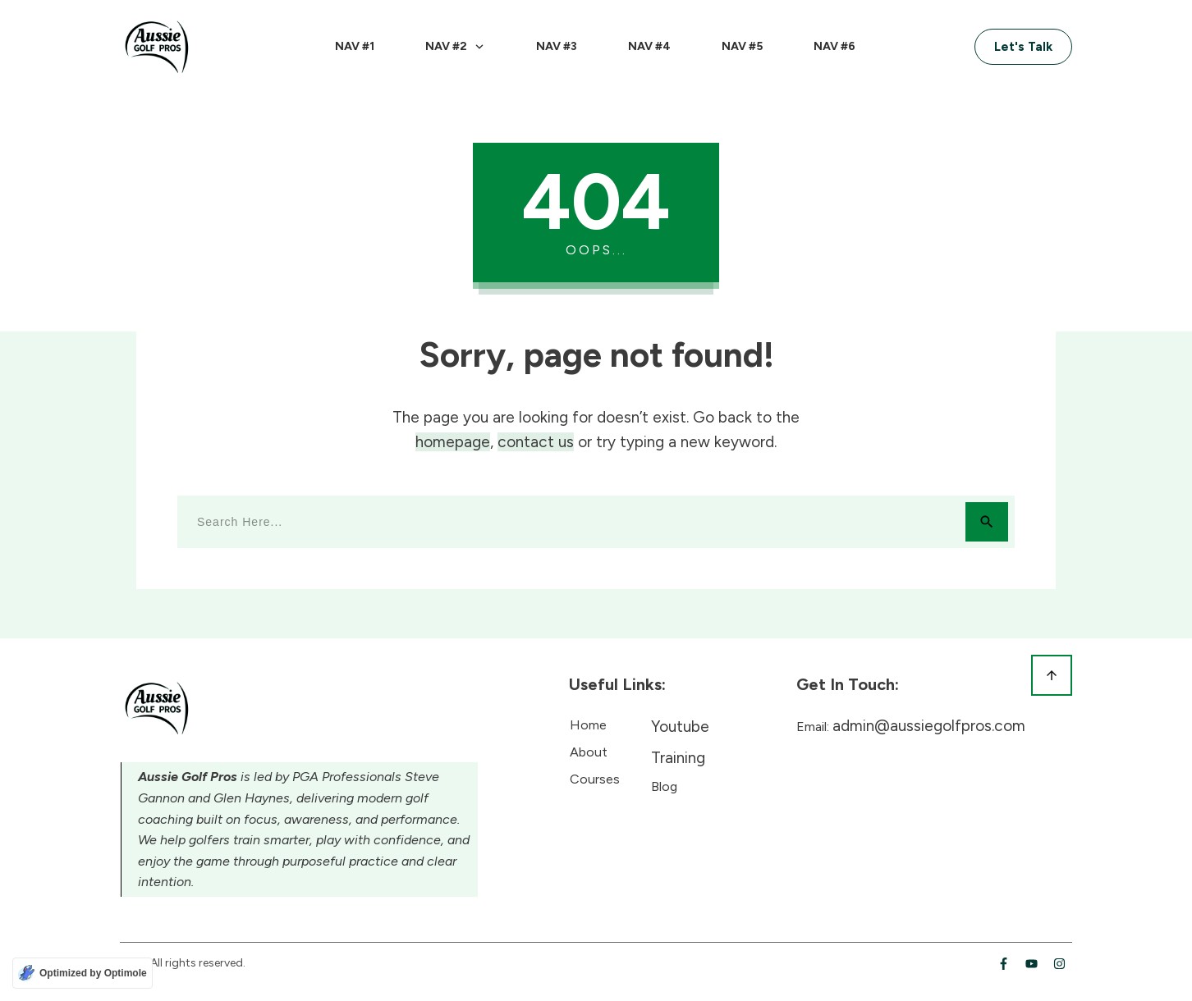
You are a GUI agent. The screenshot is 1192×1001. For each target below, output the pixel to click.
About (588, 752)
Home (588, 725)
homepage (452, 441)
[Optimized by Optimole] (82, 973)
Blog (664, 786)
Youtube (680, 726)
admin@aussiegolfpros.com (928, 725)
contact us (535, 441)
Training (678, 757)
